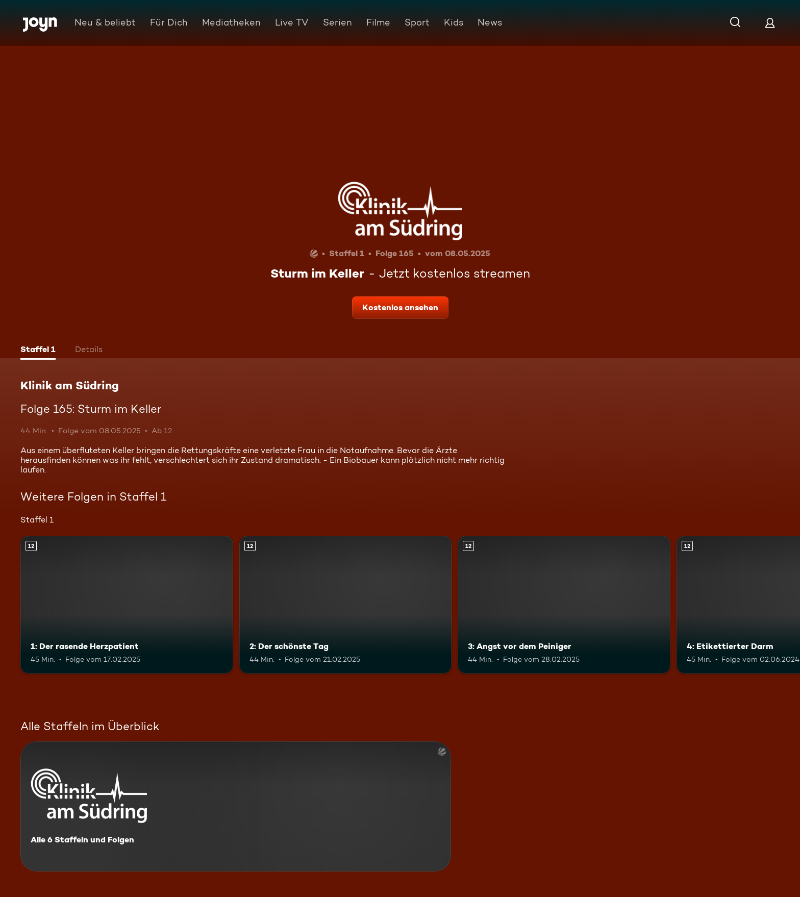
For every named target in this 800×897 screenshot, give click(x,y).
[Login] (770, 23)
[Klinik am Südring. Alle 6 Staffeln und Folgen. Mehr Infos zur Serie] (235, 806)
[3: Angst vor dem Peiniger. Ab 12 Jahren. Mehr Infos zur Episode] (564, 605)
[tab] (38, 350)
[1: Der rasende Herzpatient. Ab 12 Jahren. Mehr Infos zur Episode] (126, 605)
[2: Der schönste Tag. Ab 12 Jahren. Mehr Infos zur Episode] (345, 605)
